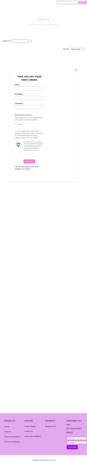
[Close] (76, 69)
